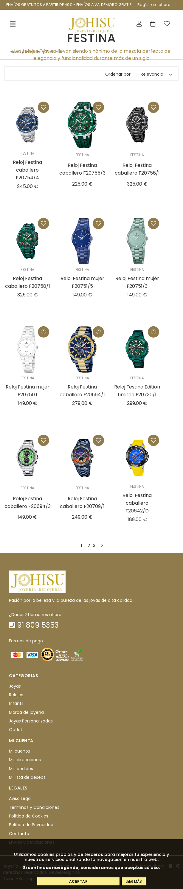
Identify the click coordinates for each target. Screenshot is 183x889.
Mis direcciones (25, 760)
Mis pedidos (21, 769)
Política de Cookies (28, 816)
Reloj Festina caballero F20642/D (137, 503)
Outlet (15, 730)
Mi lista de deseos (27, 777)
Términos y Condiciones (34, 807)
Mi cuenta (19, 751)
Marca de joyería (26, 712)
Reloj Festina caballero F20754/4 (27, 170)
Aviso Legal (20, 798)
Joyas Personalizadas (31, 721)
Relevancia (152, 74)
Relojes (16, 695)
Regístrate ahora (153, 4)
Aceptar (78, 881)
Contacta (19, 834)
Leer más (134, 881)
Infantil (16, 703)
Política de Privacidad (31, 825)
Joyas (15, 686)
